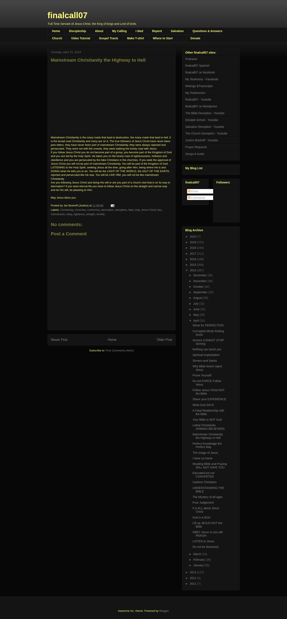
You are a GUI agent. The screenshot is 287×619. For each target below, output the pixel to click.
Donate (195, 38)
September (200, 292)
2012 (193, 578)
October (198, 286)
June (196, 309)
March (197, 554)
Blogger (163, 610)
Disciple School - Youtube (201, 120)
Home (56, 31)
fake (130, 209)
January (198, 565)
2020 (193, 236)
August (198, 297)
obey (69, 214)
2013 (193, 572)
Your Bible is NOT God (207, 419)
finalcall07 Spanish (197, 65)
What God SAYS (203, 405)
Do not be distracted (205, 546)
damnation (107, 209)
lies (159, 209)
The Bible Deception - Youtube (205, 113)
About (99, 31)
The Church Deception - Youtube (206, 133)
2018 (193, 247)
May (196, 314)
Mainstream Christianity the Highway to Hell (207, 436)
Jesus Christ (148, 209)
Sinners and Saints (204, 360)
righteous (78, 214)
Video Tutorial (80, 38)
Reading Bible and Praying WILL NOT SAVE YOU (209, 465)
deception (121, 209)
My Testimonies (195, 93)
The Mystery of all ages (207, 497)
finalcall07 (68, 15)
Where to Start (163, 38)
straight (90, 214)
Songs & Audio (194, 154)
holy (137, 209)
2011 (193, 583)
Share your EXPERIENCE (209, 399)
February (199, 559)
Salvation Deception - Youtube (204, 126)
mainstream (58, 214)
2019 (193, 242)
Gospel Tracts (108, 38)
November (200, 281)
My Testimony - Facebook (201, 79)
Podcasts (191, 59)
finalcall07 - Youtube (198, 99)
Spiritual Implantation (206, 355)
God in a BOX (201, 517)
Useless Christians (204, 482)
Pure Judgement (203, 502)
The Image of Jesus (205, 452)
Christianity (66, 209)
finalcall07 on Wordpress (201, 106)
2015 (193, 264)
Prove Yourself (201, 375)
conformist (93, 209)
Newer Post (59, 339)
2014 (193, 270)
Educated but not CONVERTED (203, 474)
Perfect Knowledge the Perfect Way (207, 445)
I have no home (202, 458)
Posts (193, 191)
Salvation (177, 31)
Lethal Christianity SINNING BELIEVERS (208, 427)
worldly (100, 214)
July (196, 303)
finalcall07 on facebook (200, 72)
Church (57, 38)
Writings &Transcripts (199, 86)
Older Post (164, 339)
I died (139, 31)
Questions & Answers (207, 31)
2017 (193, 253)
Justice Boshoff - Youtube (201, 140)
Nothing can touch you (206, 349)
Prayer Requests (196, 147)
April (196, 320)
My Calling (119, 31)
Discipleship (77, 31)
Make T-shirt (135, 38)
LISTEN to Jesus (203, 541)
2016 (193, 259)
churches (80, 209)
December (200, 275)
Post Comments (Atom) (120, 350)
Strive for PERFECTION (207, 325)
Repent (157, 31)
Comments (196, 197)
